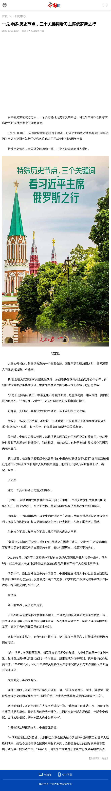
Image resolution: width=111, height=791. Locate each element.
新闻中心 (20, 16)
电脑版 (47, 774)
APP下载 (67, 774)
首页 (5, 16)
